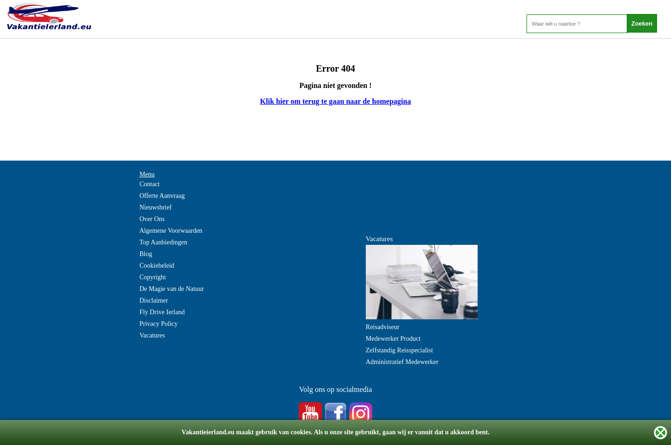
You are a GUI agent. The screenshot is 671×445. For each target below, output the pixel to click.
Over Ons (151, 219)
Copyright (152, 277)
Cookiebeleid (156, 265)
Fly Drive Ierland (162, 312)
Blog (145, 253)
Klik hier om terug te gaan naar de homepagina (335, 101)
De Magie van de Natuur (171, 288)
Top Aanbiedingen (163, 242)
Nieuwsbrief (155, 207)
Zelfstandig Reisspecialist (399, 350)
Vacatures (151, 335)
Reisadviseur (382, 327)
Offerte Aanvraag (162, 195)
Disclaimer (153, 300)
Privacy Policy (158, 323)
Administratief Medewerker (402, 361)
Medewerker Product (393, 338)
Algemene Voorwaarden (170, 230)
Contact (149, 184)
